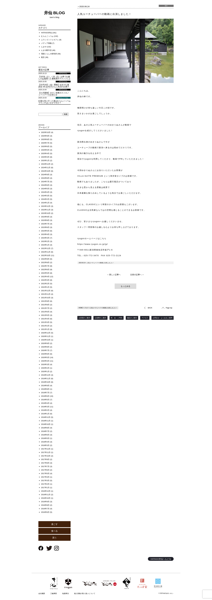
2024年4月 (45, 192)
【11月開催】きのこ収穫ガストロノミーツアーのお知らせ (53, 94)
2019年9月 (45, 386)
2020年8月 (45, 347)
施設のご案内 (132, 318)
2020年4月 (45, 361)
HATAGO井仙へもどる (160, 559)
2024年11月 (45, 168)
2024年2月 (45, 199)
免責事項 (65, 593)
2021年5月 (45, 315)
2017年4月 (45, 477)
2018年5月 (45, 438)
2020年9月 (45, 343)
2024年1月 (45, 203)
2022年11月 (45, 252)
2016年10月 (45, 498)
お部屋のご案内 (84, 318)
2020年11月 (45, 336)
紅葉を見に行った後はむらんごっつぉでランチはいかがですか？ (54, 102)
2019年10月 (45, 382)
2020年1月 (45, 371)
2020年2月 (45, 368)
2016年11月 (45, 495)
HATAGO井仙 (46, 33)
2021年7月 (45, 308)
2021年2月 (45, 326)
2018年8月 (45, 428)
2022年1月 (45, 287)
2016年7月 (45, 509)
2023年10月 (45, 213)
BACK (150, 308)
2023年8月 (45, 220)
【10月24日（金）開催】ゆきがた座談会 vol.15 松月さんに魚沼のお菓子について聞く (53, 87)
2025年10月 (45, 132)
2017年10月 (45, 456)
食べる (54, 531)
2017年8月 (45, 463)
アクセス (145, 318)
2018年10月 (45, 424)
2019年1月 (45, 414)
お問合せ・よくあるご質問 (162, 318)
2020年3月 (45, 364)
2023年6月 (45, 227)
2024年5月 (45, 189)
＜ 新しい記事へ (114, 274)
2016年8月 (45, 505)
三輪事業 (53, 593)
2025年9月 (45, 136)
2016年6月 (45, 512)
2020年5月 (45, 357)
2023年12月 (45, 206)
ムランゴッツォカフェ (50, 40)
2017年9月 (45, 459)
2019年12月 (45, 375)
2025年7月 (45, 143)
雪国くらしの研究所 (49, 54)
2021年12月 (45, 291)
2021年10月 (45, 298)
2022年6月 (45, 269)
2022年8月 (45, 262)
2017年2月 (45, 484)
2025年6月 (45, 146)
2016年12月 (45, 491)
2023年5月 (45, 231)
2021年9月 (45, 301)
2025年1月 (45, 160)
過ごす (54, 524)
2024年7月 (45, 182)
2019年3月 (45, 407)
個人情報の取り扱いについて (84, 593)
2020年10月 (45, 340)
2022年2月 (45, 284)
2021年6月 (45, 312)
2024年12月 (45, 164)
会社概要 (41, 593)
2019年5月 (45, 400)
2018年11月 (45, 421)
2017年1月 (45, 488)
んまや (43, 47)
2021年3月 (45, 322)
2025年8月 (45, 139)
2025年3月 (45, 157)
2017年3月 (45, 480)
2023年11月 (45, 210)
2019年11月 (45, 379)
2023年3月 (45, 238)
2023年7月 (45, 224)
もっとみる (125, 286)
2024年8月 (45, 178)
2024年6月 (45, 185)
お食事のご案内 (100, 318)
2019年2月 (45, 410)
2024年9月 (45, 175)
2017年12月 (45, 449)
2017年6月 (45, 470)
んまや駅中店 (46, 50)
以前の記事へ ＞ (137, 274)
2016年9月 (45, 502)
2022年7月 (45, 266)
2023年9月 (45, 217)
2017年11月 (45, 452)
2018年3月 (45, 445)
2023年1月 (45, 245)
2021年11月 (45, 294)
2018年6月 (45, 435)
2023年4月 (45, 234)
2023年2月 (45, 241)
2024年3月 (45, 196)
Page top (169, 308)
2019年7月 (45, 393)
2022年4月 (45, 277)
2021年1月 (45, 329)
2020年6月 (45, 354)
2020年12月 (45, 333)
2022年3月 (45, 280)
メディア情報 (46, 43)
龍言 (43, 57)
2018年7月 (45, 431)
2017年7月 (45, 466)
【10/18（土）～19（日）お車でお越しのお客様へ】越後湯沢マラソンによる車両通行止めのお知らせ (54, 78)
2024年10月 (45, 171)
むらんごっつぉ (47, 36)
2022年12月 (45, 248)
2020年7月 (45, 350)
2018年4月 (45, 442)
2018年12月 (45, 417)
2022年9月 (45, 259)
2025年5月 (45, 150)
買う (54, 538)
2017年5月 (45, 473)
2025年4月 (45, 153)
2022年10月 (45, 255)
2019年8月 (45, 389)
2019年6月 (45, 396)
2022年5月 (45, 273)
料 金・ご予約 (116, 318)
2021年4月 (45, 319)
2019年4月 (45, 403)
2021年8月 (45, 305)
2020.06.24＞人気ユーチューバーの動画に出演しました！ (96, 262)
